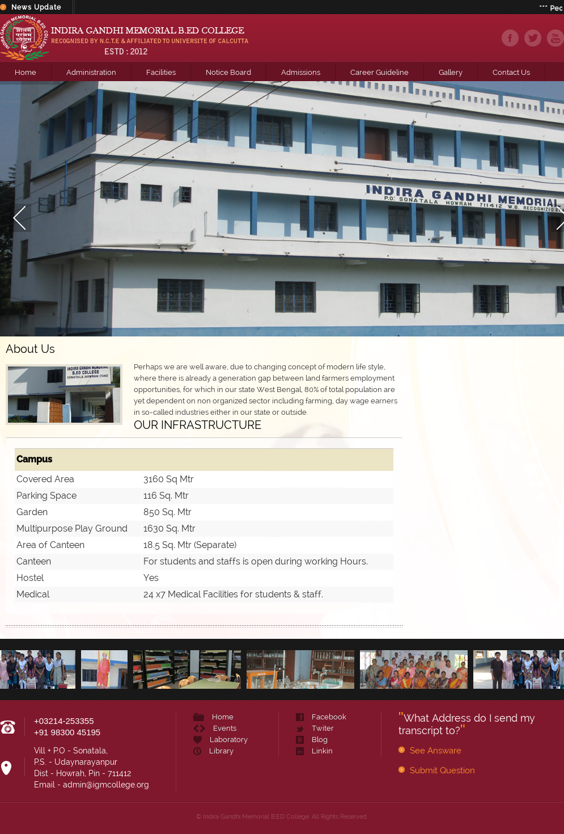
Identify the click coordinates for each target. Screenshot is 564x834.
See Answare (435, 750)
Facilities (161, 72)
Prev (11, 209)
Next (553, 209)
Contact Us (511, 72)
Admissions (300, 72)
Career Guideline (379, 72)
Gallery (451, 72)
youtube (555, 38)
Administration (91, 72)
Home (25, 72)
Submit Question (442, 770)
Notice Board (228, 72)
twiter (532, 38)
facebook (510, 38)
